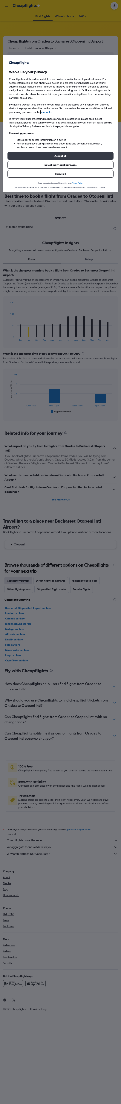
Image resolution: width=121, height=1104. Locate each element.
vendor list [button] (46, 112)
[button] (60, 156)
